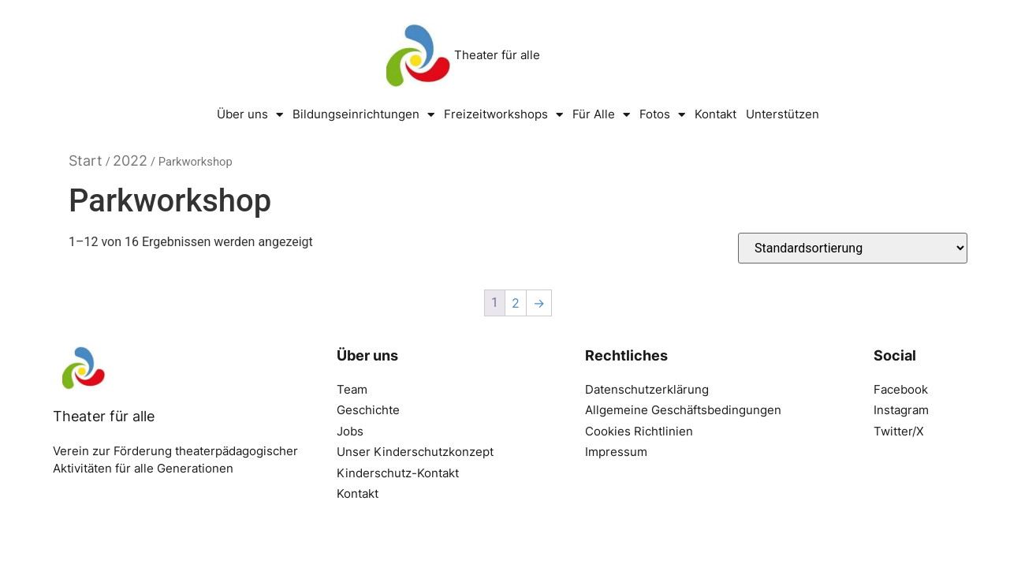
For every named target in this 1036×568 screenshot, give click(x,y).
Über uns (250, 115)
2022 (130, 160)
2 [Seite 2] (516, 303)
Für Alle (601, 115)
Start (85, 160)
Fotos (662, 115)
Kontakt (715, 113)
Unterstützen (782, 113)
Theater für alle (497, 54)
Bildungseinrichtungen (363, 115)
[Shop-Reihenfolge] (852, 248)
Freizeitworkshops (503, 115)
